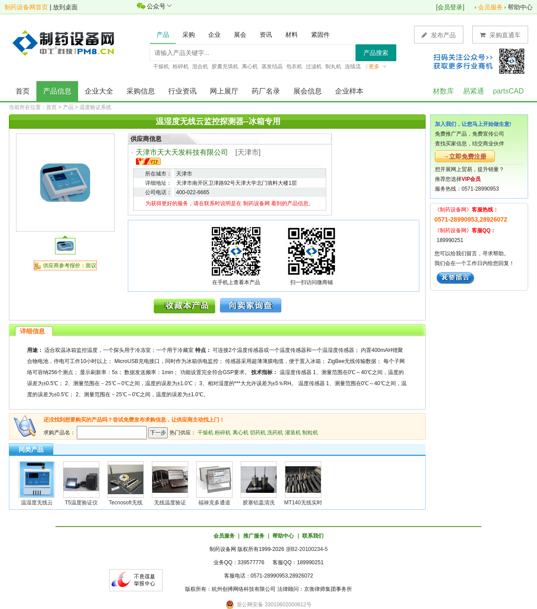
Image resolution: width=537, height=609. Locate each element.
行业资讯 (182, 91)
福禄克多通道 (214, 503)
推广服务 (254, 536)
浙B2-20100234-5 (307, 549)
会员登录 (450, 7)
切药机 (258, 432)
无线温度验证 (170, 503)
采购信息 (140, 91)
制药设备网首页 (26, 7)
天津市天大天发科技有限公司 (182, 152)
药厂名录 (266, 91)
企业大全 (99, 91)
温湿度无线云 (37, 503)
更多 (378, 66)
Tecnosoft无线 (125, 503)
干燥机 (205, 432)
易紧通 (473, 91)
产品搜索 (375, 52)
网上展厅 (224, 91)
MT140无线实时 (303, 503)
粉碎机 (223, 432)
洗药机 (275, 432)
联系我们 (313, 536)
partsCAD (508, 91)
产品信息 (57, 91)
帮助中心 (520, 7)
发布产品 (439, 34)
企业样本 (349, 91)
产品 (68, 107)
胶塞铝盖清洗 (259, 503)
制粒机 (310, 432)
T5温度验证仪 (81, 503)
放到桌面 (65, 7)
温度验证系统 (95, 107)
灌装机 (293, 432)
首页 (23, 91)
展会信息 (307, 91)
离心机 (241, 432)
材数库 (443, 91)
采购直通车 (500, 34)
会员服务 (490, 7)
